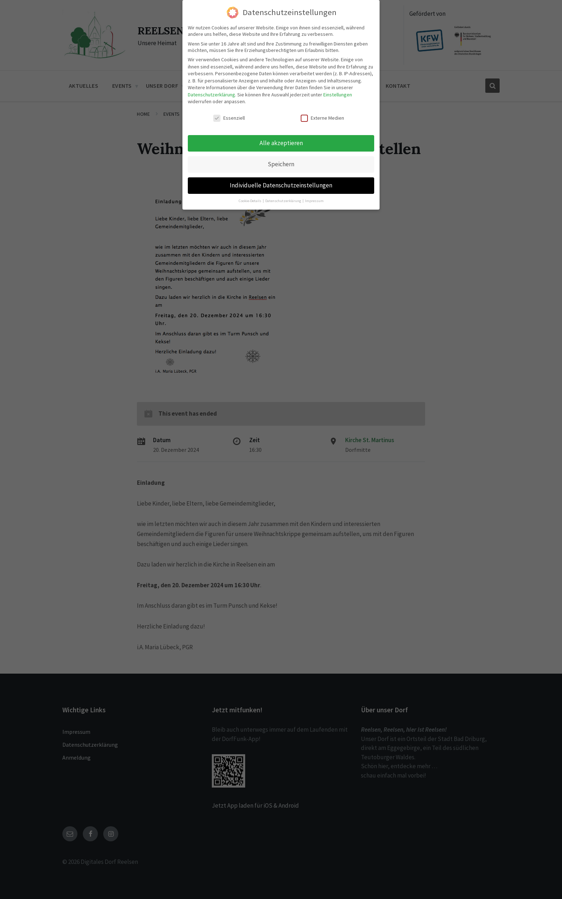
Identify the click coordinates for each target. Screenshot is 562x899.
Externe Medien (322, 118)
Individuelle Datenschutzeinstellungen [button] (281, 185)
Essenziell (229, 118)
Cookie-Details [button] (250, 201)
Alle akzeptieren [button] (281, 143)
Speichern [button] (281, 164)
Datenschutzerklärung (211, 94)
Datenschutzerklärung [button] (283, 201)
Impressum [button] (314, 201)
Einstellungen (337, 94)
